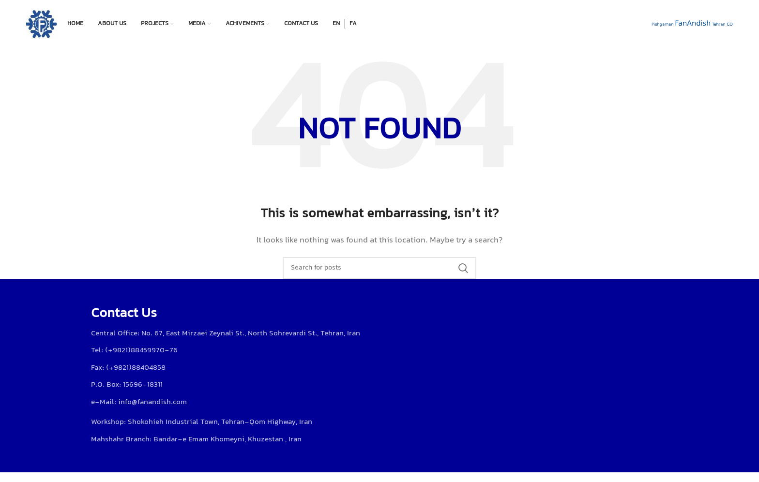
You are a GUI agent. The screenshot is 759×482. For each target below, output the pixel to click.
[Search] (379, 268)
